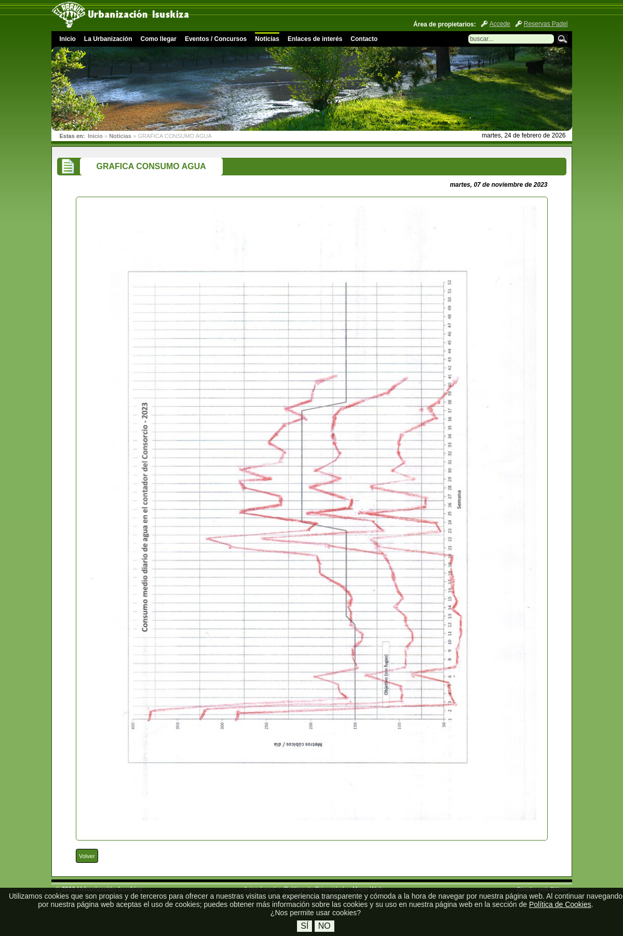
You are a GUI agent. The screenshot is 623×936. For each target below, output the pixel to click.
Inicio (68, 39)
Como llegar (159, 39)
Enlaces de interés (315, 39)
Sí (304, 925)
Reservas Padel (546, 23)
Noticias (267, 39)
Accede (500, 23)
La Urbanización (108, 39)
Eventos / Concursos (216, 39)
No (324, 925)
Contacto (363, 39)
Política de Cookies (560, 904)
